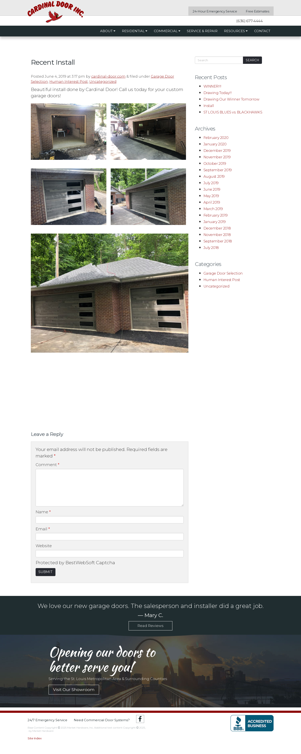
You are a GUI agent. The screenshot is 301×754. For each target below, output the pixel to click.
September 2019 (217, 170)
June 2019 (211, 189)
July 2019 (211, 183)
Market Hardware (43, 730)
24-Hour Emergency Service (215, 11)
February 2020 (216, 137)
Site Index (35, 738)
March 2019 (213, 209)
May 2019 (211, 196)
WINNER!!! (212, 86)
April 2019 (211, 202)
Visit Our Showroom (74, 689)
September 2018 (217, 241)
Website (44, 545)
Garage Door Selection (223, 273)
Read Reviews (150, 626)
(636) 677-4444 (249, 21)
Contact (262, 31)
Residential (134, 31)
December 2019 (217, 150)
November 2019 (217, 157)
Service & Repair (202, 31)
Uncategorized (103, 81)
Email (43, 528)
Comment (47, 464)
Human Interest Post (68, 81)
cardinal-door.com (108, 76)
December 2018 (217, 228)
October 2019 (214, 163)
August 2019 (214, 176)
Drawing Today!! (217, 93)
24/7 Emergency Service (47, 720)
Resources (236, 31)
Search (252, 60)
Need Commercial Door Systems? (102, 720)
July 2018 (211, 247)
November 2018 (217, 234)
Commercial (167, 31)
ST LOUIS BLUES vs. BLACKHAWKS (232, 112)
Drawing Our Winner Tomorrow (231, 99)
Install (208, 106)
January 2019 (214, 222)
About (107, 31)
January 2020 (215, 144)
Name (43, 511)
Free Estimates (257, 11)
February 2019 (215, 215)
